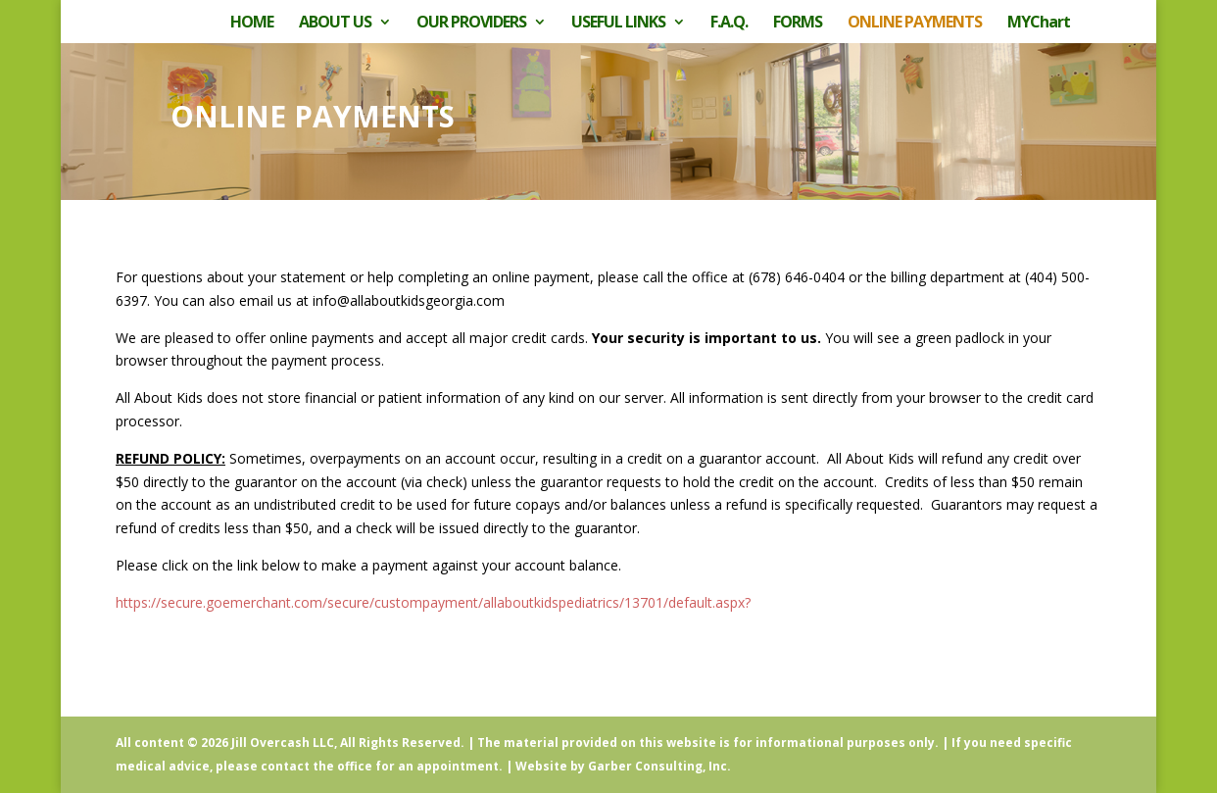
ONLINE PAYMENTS (915, 23)
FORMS (797, 23)
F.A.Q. (729, 23)
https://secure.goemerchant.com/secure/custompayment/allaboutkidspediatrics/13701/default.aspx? (433, 602)
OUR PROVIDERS (471, 23)
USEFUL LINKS (618, 23)
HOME (251, 23)
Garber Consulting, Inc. (659, 766)
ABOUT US (335, 23)
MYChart (1038, 23)
